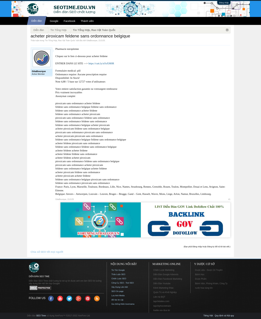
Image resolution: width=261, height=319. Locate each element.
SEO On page (117, 291)
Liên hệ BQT (159, 297)
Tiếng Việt (208, 315)
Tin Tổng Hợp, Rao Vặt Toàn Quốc (60, 40)
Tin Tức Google (118, 270)
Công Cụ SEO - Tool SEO (122, 283)
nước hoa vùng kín (204, 288)
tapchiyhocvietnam (162, 306)
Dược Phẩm (201, 279)
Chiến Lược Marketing (163, 270)
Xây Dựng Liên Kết (119, 287)
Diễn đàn (36, 20)
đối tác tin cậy (117, 300)
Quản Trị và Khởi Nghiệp (165, 292)
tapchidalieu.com (161, 301)
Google (54, 20)
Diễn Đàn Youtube (161, 283)
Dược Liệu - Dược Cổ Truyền (209, 270)
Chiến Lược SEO (118, 278)
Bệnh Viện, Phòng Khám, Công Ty (211, 283)
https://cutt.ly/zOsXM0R (101, 63)
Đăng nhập (224, 3)
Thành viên (87, 20)
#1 (229, 199)
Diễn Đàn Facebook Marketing (167, 279)
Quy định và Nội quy (224, 315)
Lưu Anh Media (117, 295)
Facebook (69, 20)
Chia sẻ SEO (38, 251)
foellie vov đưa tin (161, 310)
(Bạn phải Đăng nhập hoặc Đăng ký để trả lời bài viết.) (207, 247)
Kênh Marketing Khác (163, 288)
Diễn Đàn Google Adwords (165, 274)
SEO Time (41, 315)
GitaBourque (91, 40)
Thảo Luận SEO (118, 274)
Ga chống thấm (118, 304)
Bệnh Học (199, 274)
